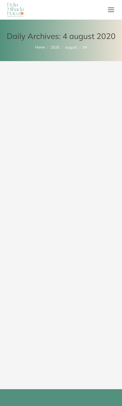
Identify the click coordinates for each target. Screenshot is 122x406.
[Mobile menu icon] (111, 9)
